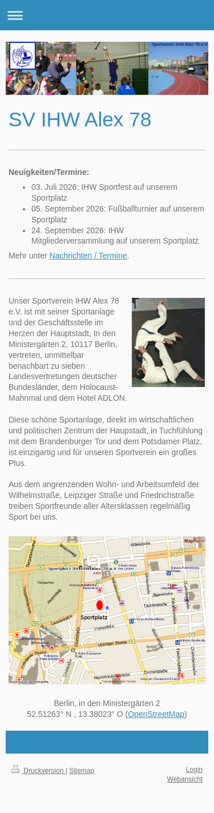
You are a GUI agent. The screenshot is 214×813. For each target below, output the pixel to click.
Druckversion (38, 771)
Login (194, 770)
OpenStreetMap (156, 714)
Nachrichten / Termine (88, 255)
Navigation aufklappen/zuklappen (107, 15)
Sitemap (81, 771)
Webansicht (185, 779)
